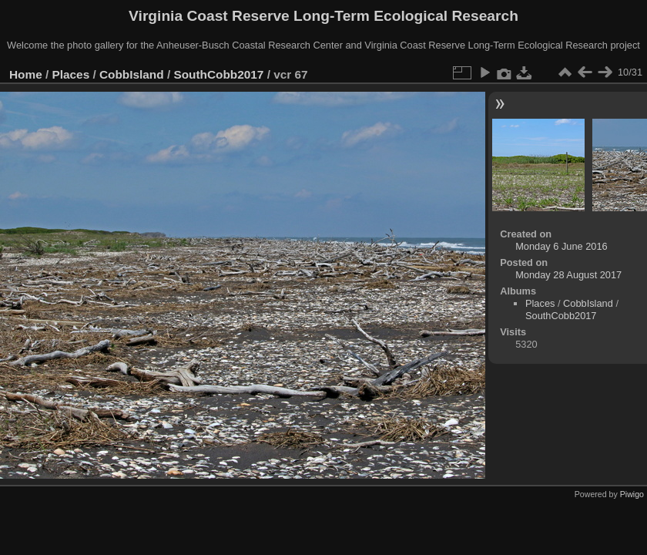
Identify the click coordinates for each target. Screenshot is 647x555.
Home (25, 74)
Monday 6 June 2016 (561, 246)
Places (71, 74)
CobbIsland (131, 74)
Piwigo (632, 494)
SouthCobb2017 (218, 74)
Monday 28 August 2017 (568, 275)
